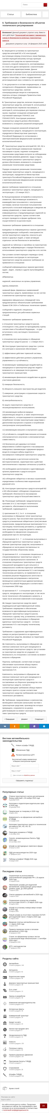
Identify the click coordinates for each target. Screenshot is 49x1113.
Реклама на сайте (8, 1097)
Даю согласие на (24, 775)
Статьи (10, 14)
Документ (24, 719)
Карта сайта (5, 1100)
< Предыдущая (9, 719)
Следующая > (39, 719)
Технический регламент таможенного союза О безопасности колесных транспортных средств (24, 37)
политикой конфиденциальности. (16, 1110)
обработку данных (29, 775)
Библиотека (31, 14)
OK (43, 1106)
